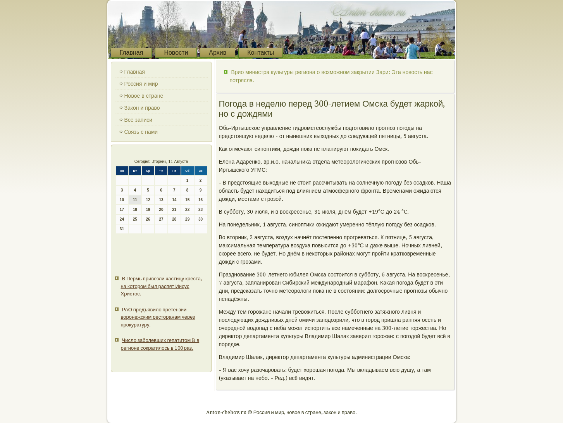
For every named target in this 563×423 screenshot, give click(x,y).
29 (187, 219)
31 (122, 229)
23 (200, 209)
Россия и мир (141, 84)
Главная (131, 52)
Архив (217, 52)
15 (187, 200)
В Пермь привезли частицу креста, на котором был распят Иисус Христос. (161, 286)
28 (174, 219)
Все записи (138, 120)
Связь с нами (141, 132)
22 (187, 209)
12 (148, 200)
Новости (176, 52)
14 (174, 200)
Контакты (260, 52)
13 (161, 200)
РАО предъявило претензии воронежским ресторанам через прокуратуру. (158, 317)
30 (200, 219)
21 (174, 209)
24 (122, 219)
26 (148, 219)
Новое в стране (144, 96)
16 (200, 200)
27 (161, 219)
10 (122, 200)
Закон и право (142, 108)
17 (122, 209)
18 (135, 209)
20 (161, 209)
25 (135, 219)
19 (148, 209)
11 (135, 200)
